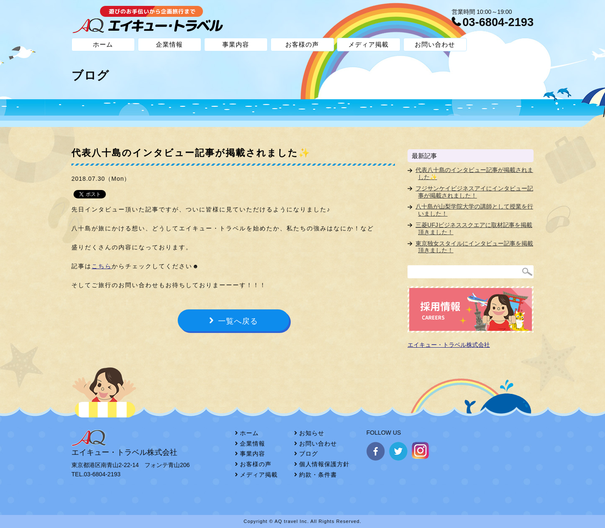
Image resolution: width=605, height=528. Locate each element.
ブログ (308, 453)
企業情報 (169, 44)
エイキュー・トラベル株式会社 (449, 344)
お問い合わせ (435, 44)
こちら (102, 266)
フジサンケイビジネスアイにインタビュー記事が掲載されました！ (474, 192)
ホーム (103, 44)
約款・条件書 (318, 474)
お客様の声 (302, 44)
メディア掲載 (368, 44)
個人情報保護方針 (324, 464)
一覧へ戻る (238, 321)
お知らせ (311, 433)
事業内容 (235, 44)
